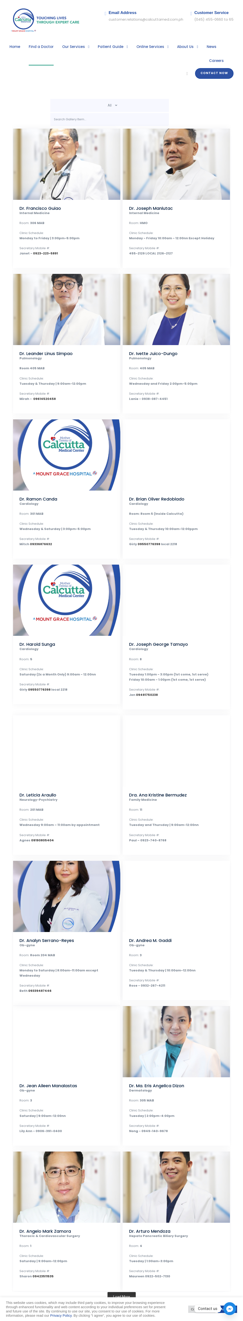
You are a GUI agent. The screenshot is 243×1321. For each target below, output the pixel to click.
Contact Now (216, 59)
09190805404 (39, 826)
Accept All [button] (227, 1309)
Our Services (67, 47)
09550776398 (146, 530)
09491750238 (144, 681)
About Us (170, 47)
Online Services (138, 47)
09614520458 (40, 385)
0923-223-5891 (40, 240)
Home (14, 47)
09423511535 (40, 1263)
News (195, 47)
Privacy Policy (61, 1315)
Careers (217, 47)
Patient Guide (101, 47)
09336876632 (37, 530)
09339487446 (36, 972)
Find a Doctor (38, 47)
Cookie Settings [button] (202, 1309)
